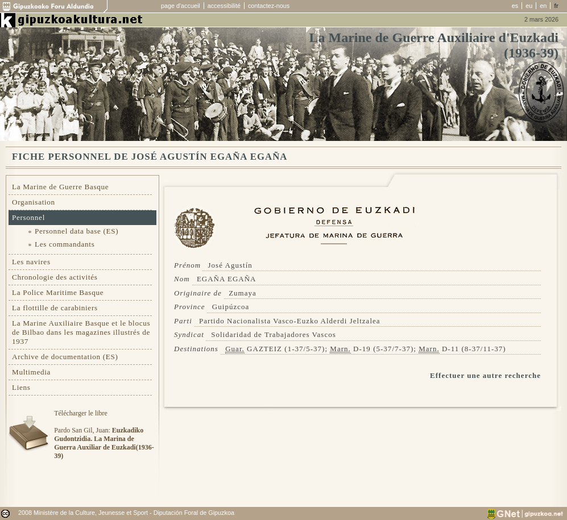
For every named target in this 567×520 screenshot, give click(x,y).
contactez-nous (268, 5)
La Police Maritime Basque (58, 292)
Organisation (33, 202)
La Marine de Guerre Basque (60, 186)
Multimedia (31, 372)
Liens (21, 387)
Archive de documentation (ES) (65, 356)
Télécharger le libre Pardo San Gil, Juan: (104, 434)
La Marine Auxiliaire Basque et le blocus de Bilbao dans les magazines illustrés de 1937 (81, 332)
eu (528, 5)
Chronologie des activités (55, 277)
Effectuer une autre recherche (485, 375)
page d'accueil (180, 5)
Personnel (28, 217)
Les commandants (64, 244)
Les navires (31, 261)
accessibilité (224, 5)
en (543, 5)
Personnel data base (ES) (76, 231)
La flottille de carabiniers (55, 307)
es (515, 5)
